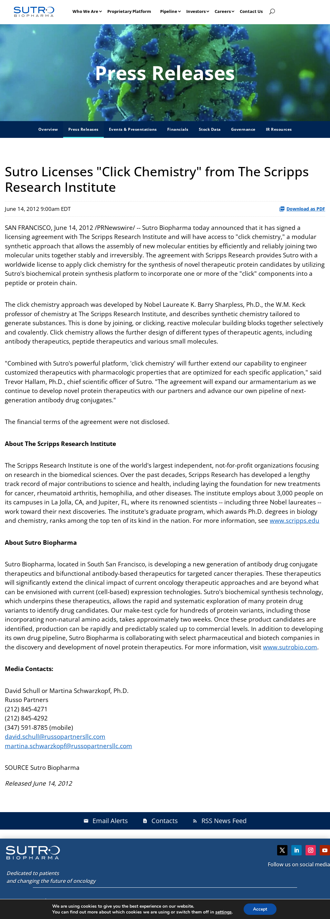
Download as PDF (302, 209)
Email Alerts (105, 820)
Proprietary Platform (129, 11)
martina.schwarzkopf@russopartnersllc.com (68, 746)
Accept (260, 909)
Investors (196, 11)
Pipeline (168, 11)
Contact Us (251, 11)
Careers (223, 11)
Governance (243, 129)
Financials (178, 129)
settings (223, 912)
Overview (48, 129)
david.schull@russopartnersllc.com (55, 736)
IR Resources (279, 129)
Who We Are (85, 11)
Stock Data (210, 129)
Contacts (160, 820)
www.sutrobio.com (290, 647)
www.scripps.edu (294, 520)
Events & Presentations (133, 129)
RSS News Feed (219, 820)
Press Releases (83, 129)
